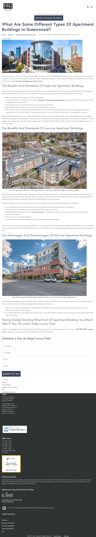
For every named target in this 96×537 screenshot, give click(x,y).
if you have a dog (38, 212)
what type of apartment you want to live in (28, 81)
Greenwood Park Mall (7, 528)
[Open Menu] (92, 7)
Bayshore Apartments (7, 501)
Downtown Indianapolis (8, 525)
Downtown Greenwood (8, 523)
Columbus (4, 520)
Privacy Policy (57, 536)
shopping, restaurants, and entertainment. (51, 100)
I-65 (3, 531)
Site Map (66, 536)
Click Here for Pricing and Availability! (49, 18)
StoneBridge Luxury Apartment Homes (12, 500)
